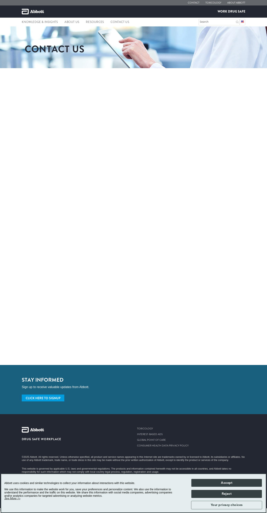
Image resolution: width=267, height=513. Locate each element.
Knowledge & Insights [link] (40, 22)
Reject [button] (227, 493)
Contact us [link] (120, 22)
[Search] (237, 21)
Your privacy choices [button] (227, 505)
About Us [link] (71, 22)
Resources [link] (95, 22)
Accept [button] (226, 482)
